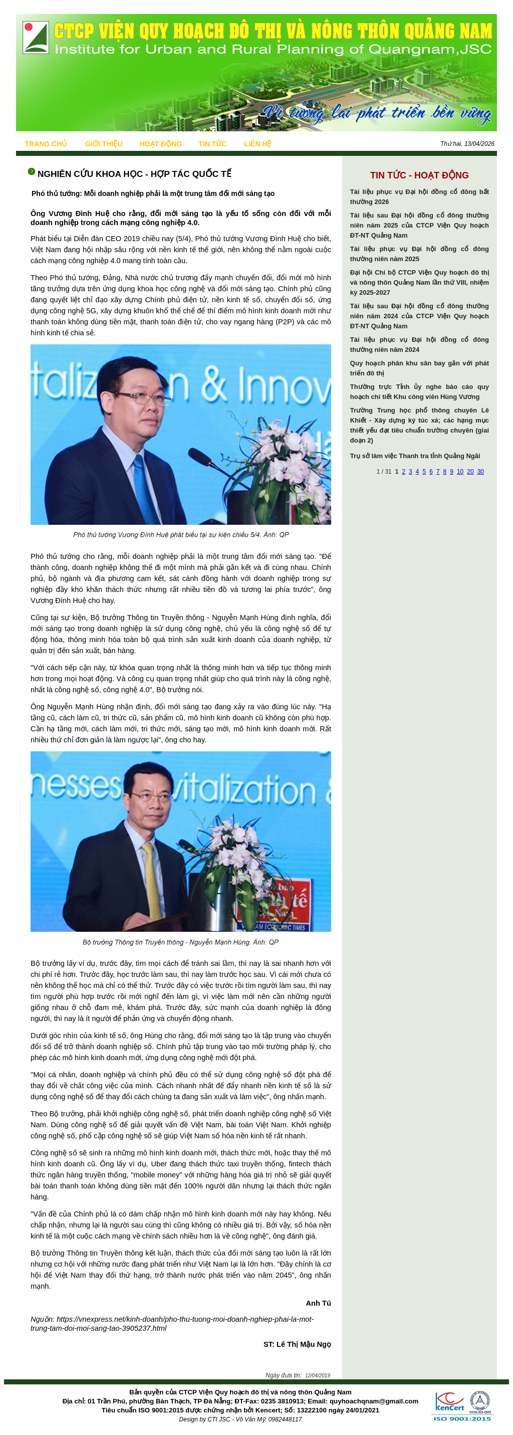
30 (480, 471)
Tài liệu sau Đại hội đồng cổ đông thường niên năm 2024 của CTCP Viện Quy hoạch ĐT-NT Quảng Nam (419, 316)
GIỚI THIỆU (103, 144)
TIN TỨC (212, 144)
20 (470, 471)
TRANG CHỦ (46, 144)
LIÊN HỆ (258, 144)
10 (460, 471)
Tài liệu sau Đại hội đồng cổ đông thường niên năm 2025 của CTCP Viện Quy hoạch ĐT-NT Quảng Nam (419, 225)
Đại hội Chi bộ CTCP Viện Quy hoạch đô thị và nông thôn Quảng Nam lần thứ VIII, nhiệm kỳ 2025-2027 (419, 282)
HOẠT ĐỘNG (161, 144)
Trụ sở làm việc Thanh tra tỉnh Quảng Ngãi (415, 456)
